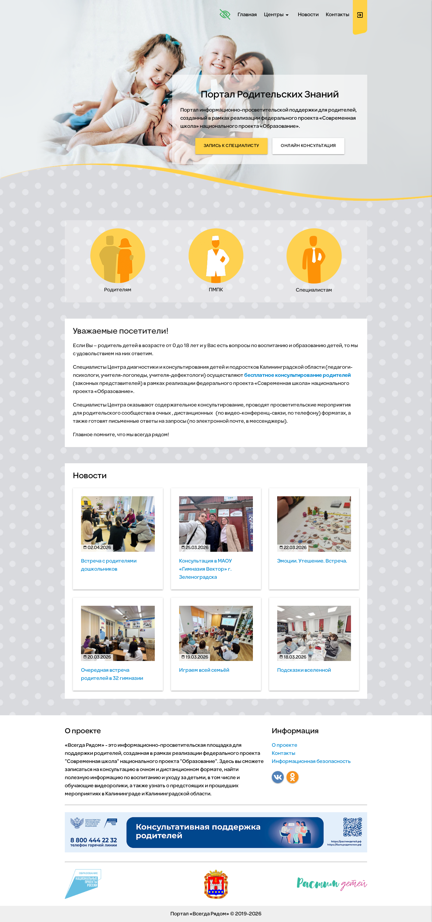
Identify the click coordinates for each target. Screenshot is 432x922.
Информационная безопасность (311, 761)
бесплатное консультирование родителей (297, 375)
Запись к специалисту (231, 146)
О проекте (284, 745)
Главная (247, 15)
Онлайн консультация (308, 146)
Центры (277, 15)
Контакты (337, 15)
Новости (308, 15)
